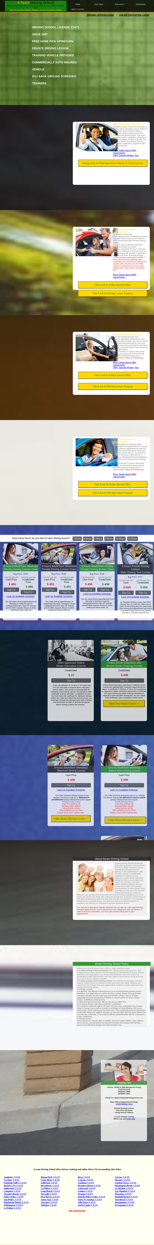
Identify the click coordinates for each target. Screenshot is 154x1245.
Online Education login (134, 15)
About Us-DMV (77, 9)
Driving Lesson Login (100, 15)
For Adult (119, 4)
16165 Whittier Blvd (124, 1104)
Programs (141, 4)
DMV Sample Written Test (126, 155)
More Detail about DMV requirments (124, 151)
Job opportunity (77, 1211)
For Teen (99, 4)
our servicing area (127, 1119)
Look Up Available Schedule (20, 596)
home (77, 4)
